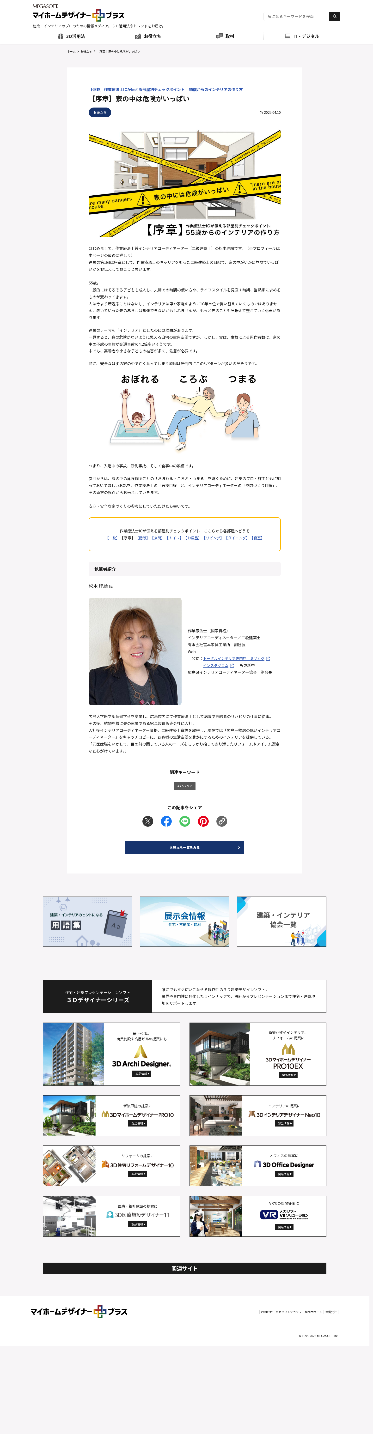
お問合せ (231, 1399)
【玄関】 (156, 538)
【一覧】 (109, 538)
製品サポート (300, 1399)
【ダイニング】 (238, 538)
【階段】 (140, 538)
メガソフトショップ (264, 1399)
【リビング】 (213, 538)
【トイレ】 (173, 538)
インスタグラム (216, 665)
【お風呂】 (192, 538)
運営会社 (326, 1399)
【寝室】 (260, 538)
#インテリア (184, 787)
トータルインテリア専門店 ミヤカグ (236, 658)
